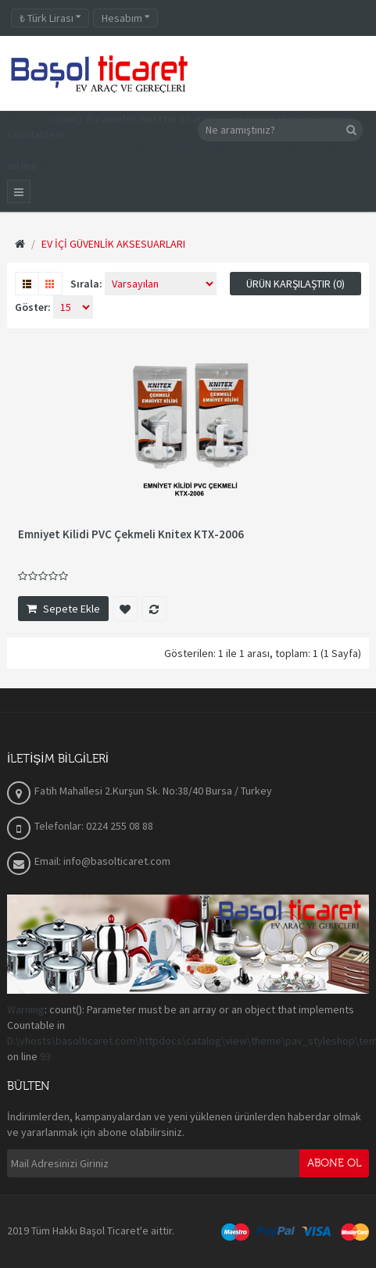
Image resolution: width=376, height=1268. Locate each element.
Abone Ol (334, 1163)
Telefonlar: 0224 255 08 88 (93, 826)
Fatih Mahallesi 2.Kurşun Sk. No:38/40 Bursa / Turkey (153, 791)
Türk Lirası (50, 18)
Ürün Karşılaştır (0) (295, 284)
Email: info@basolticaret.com (102, 861)
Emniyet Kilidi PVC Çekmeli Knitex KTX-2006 (131, 534)
